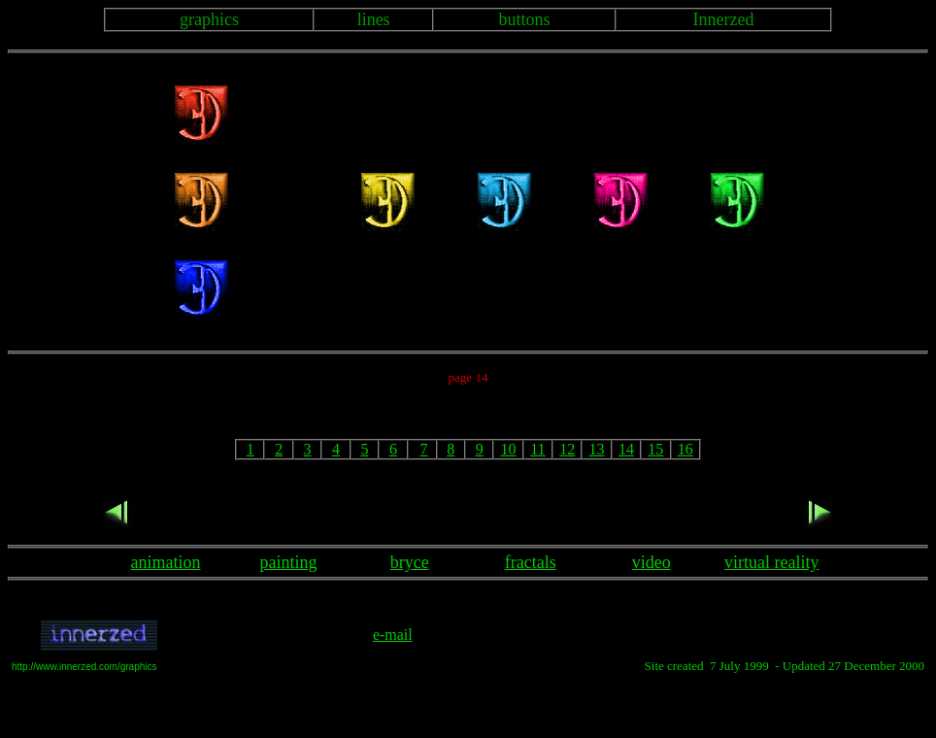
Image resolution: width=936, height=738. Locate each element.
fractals (530, 562)
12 (567, 449)
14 (626, 449)
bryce (409, 562)
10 (509, 449)
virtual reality (771, 562)
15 (655, 449)
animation (166, 562)
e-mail (393, 634)
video (651, 562)
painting (289, 562)
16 (685, 449)
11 (537, 449)
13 (597, 449)
